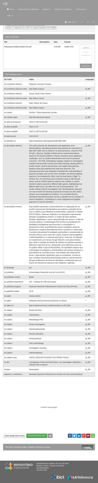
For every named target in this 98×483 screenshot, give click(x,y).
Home (10, 9)
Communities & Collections (28, 9)
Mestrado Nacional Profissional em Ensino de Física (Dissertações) (55, 374)
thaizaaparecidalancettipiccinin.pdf (17, 47)
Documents (81, 9)
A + (93, 22)
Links (10, 16)
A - (82, 22)
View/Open (86, 66)
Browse (47, 9)
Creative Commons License (39, 447)
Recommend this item (36, 436)
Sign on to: (71, 22)
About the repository (63, 9)
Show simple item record (14, 436)
